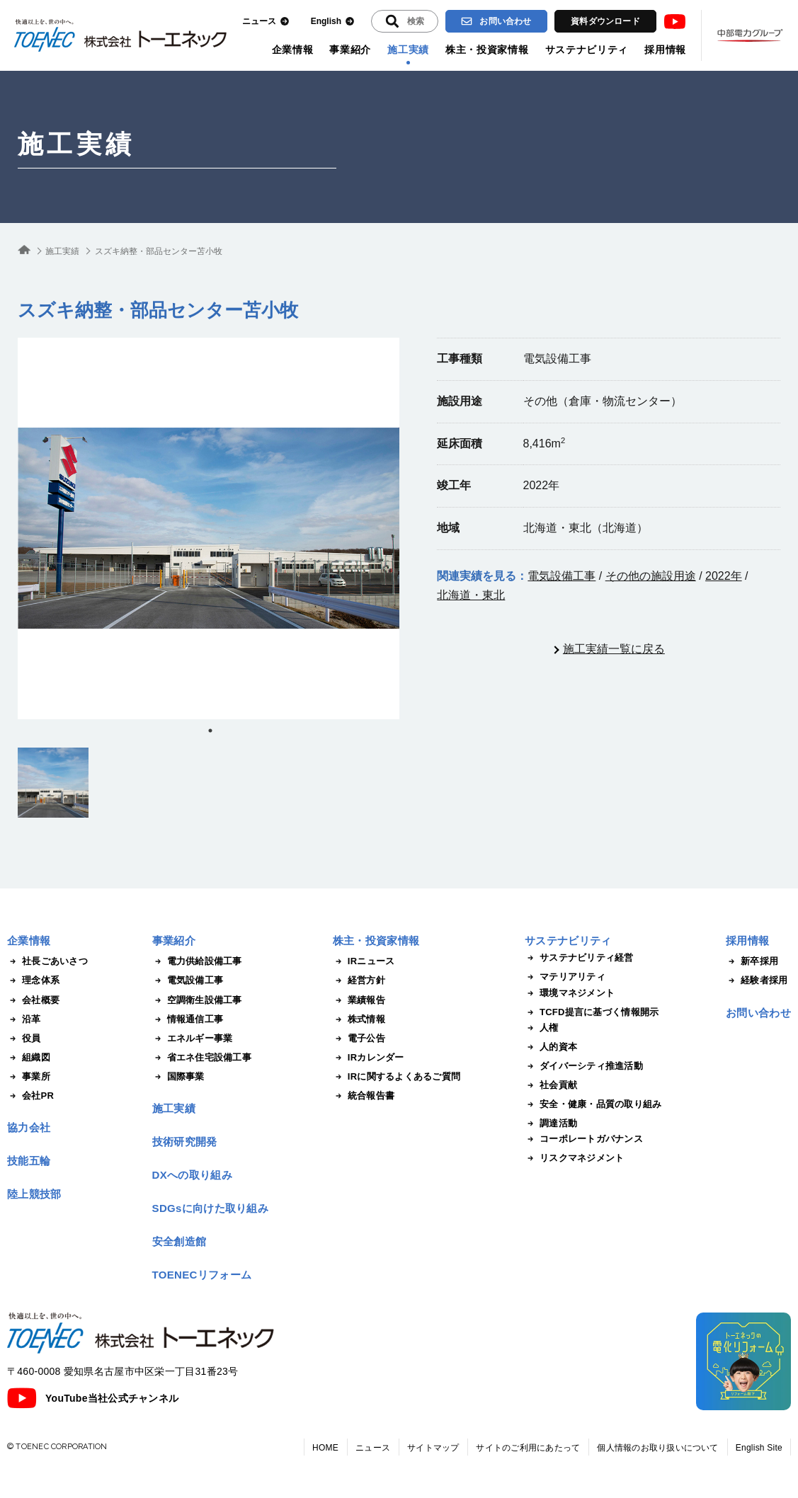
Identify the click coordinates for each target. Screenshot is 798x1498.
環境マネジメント (570, 993)
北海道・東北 (471, 595)
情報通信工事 (188, 1019)
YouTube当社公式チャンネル (92, 1398)
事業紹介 (350, 49)
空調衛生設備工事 (197, 1000)
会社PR (30, 1096)
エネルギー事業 (192, 1038)
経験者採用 (756, 980)
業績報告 (359, 1000)
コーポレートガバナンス (584, 1139)
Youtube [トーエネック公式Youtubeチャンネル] (674, 21)
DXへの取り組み (192, 1175)
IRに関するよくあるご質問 (396, 1076)
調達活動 (551, 1123)
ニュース (266, 21)
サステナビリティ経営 (579, 958)
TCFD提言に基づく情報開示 (592, 1012)
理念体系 (33, 980)
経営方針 (359, 980)
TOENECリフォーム (202, 1275)
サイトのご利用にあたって (528, 1448)
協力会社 (28, 1127)
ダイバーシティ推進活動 (584, 1066)
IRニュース (364, 961)
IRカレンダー (368, 1057)
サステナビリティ (587, 49)
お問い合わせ (496, 21)
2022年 (723, 576)
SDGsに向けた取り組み (210, 1208)
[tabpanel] (208, 528)
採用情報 (665, 49)
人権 (542, 1028)
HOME (325, 1448)
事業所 (28, 1076)
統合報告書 (363, 1096)
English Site (759, 1448)
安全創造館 (179, 1241)
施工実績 (408, 49)
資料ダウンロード (605, 21)
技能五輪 (28, 1161)
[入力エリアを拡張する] (404, 21)
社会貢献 (551, 1085)
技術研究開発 (184, 1142)
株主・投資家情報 (487, 49)
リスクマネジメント (574, 1158)
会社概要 (33, 1000)
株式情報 (359, 1019)
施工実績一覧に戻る (614, 649)
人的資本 (551, 1047)
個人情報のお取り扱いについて (657, 1448)
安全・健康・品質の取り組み (593, 1104)
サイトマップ (433, 1448)
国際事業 (178, 1076)
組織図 (28, 1057)
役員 (24, 1038)
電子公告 (359, 1038)
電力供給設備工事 (197, 961)
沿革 (24, 1019)
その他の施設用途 (650, 576)
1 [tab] (210, 731)
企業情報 (293, 49)
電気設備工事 (561, 576)
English (333, 21)
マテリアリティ (565, 977)
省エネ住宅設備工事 (201, 1057)
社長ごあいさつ (47, 961)
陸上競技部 (34, 1194)
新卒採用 (752, 961)
